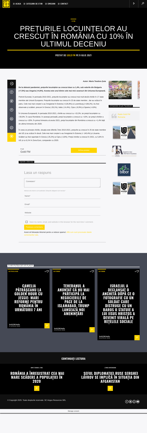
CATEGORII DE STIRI (34, 4)
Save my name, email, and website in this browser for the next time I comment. (61, 318)
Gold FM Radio (14, 420)
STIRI (73, 65)
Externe (56, 367)
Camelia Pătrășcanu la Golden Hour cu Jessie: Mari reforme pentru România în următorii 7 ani (28, 393)
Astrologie (13, 367)
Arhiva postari (83, 246)
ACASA (18, 4)
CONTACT (64, 4)
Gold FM (71, 99)
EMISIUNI (51, 4)
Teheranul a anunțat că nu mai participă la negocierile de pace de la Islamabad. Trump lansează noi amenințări (74, 395)
